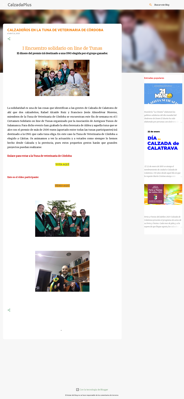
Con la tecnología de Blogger (92, 389)
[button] (9, 39)
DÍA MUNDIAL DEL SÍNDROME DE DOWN (162, 106)
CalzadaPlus (20, 4)
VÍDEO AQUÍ (62, 185)
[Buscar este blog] (167, 4)
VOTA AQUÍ (62, 164)
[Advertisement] (62, 362)
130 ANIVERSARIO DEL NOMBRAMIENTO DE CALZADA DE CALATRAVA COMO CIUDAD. (162, 157)
